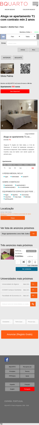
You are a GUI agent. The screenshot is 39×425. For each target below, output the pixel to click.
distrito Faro (13, 27)
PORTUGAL (18, 401)
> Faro (21, 27)
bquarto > (4, 27)
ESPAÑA (8, 401)
